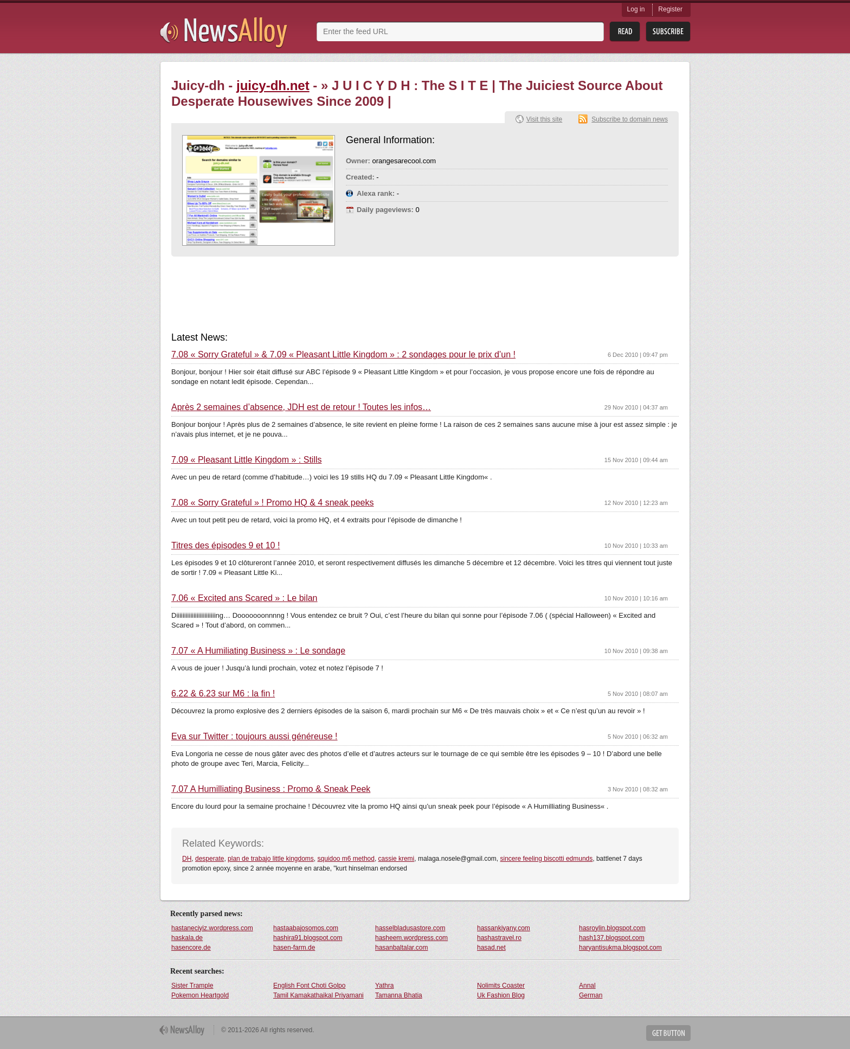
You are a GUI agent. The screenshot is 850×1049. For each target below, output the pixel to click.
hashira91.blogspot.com (307, 938)
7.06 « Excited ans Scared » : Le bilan (244, 598)
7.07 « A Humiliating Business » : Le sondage (258, 651)
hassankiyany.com (503, 928)
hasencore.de (191, 947)
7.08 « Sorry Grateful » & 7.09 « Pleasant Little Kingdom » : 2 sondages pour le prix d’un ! (343, 354)
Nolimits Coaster (501, 985)
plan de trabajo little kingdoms (271, 858)
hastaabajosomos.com (305, 928)
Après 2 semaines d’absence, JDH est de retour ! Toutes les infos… (301, 407)
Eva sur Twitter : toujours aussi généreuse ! (254, 736)
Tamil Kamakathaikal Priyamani (318, 995)
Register (670, 9)
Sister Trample (192, 985)
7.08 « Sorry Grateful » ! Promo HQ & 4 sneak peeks (272, 502)
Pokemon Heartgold (200, 995)
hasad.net (491, 947)
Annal (587, 985)
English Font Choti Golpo (309, 985)
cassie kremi (396, 858)
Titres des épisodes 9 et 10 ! (225, 545)
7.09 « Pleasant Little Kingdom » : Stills (246, 460)
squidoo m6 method (346, 858)
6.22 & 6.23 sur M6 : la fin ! (223, 693)
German (590, 995)
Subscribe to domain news (629, 119)
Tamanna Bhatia (398, 995)
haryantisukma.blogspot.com (620, 947)
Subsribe (668, 32)
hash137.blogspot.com (612, 938)
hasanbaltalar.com (401, 947)
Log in (636, 9)
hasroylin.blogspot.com (612, 928)
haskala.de (187, 938)
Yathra (384, 985)
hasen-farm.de (294, 947)
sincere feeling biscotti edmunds (546, 858)
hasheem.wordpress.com (411, 938)
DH (186, 858)
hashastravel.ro (499, 938)
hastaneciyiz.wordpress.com (212, 928)
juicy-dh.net (273, 85)
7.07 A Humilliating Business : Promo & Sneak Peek (270, 789)
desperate (209, 858)
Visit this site (544, 119)
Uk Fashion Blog (501, 995)
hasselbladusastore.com (410, 928)
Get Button (668, 1033)
